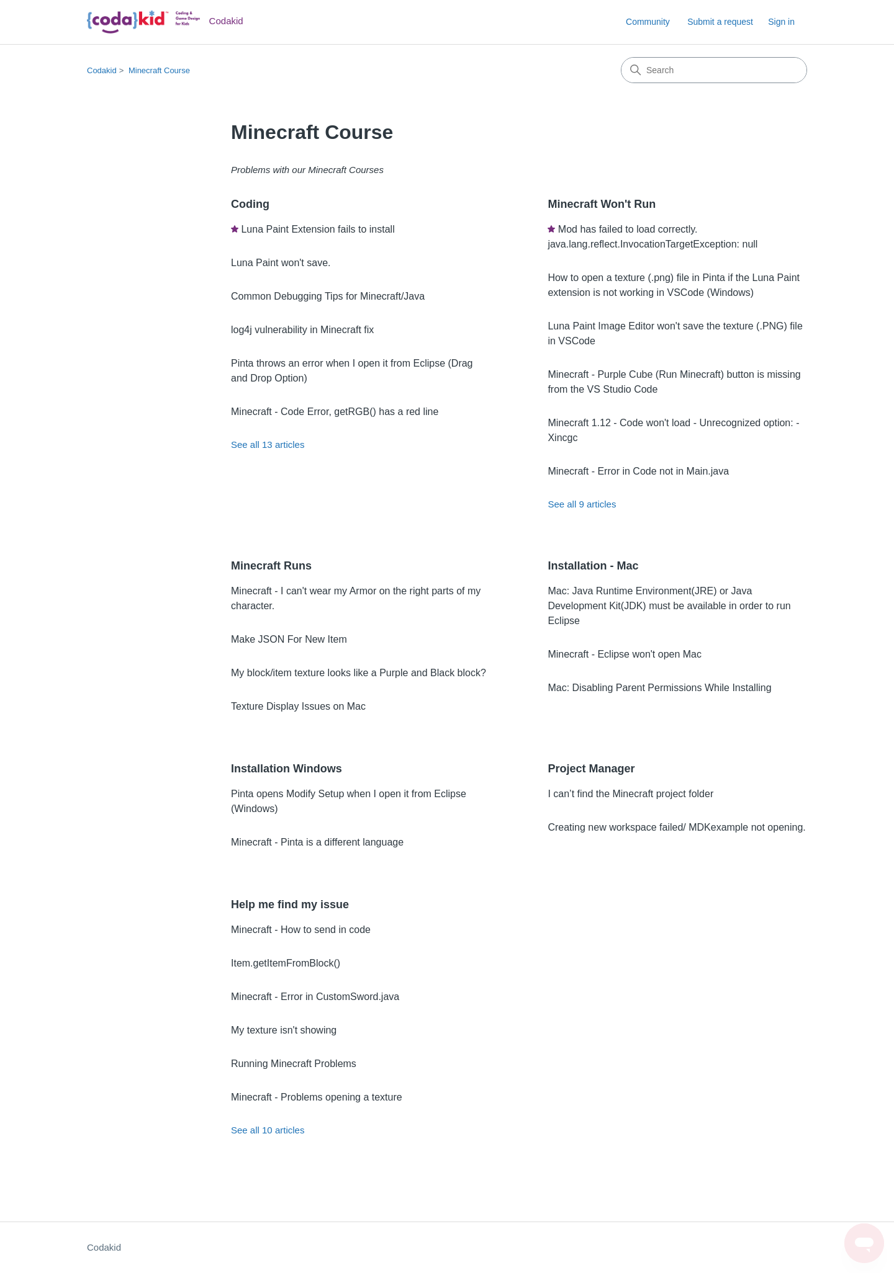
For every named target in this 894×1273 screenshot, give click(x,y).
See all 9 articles (582, 504)
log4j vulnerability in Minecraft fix (302, 329)
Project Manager (591, 768)
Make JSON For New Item (289, 639)
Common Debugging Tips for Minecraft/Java (328, 296)
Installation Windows (286, 768)
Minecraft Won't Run (602, 204)
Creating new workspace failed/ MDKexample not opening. (676, 827)
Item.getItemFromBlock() (285, 963)
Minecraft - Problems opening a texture (316, 1097)
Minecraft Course (159, 70)
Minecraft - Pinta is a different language (317, 842)
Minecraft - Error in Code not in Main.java (638, 471)
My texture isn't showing (283, 1030)
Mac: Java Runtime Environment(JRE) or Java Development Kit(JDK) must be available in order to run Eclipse (669, 606)
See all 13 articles (267, 444)
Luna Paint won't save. (281, 262)
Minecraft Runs (271, 566)
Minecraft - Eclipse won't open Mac (625, 654)
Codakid (102, 70)
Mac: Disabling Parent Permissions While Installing (659, 687)
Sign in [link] (781, 22)
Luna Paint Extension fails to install (317, 229)
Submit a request (720, 22)
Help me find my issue (290, 904)
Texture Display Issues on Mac (298, 706)
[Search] (713, 70)
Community (648, 22)
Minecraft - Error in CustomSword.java (315, 996)
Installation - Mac (593, 566)
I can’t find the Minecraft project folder (630, 793)
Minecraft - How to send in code (301, 929)
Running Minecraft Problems (293, 1063)
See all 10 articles (267, 1130)
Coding (250, 204)
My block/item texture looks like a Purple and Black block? (358, 673)
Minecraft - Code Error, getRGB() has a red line (334, 411)
